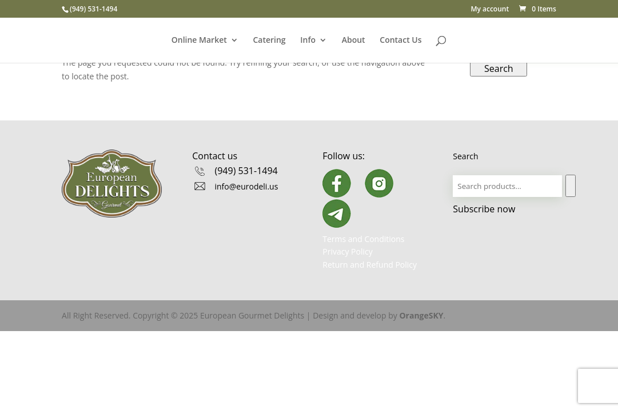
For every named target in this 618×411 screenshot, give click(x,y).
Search (498, 68)
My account (490, 10)
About (353, 40)
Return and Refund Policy (369, 264)
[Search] (570, 186)
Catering (269, 40)
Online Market (199, 40)
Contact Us (400, 40)
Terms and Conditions (363, 238)
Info (308, 40)
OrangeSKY (421, 315)
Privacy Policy (347, 251)
